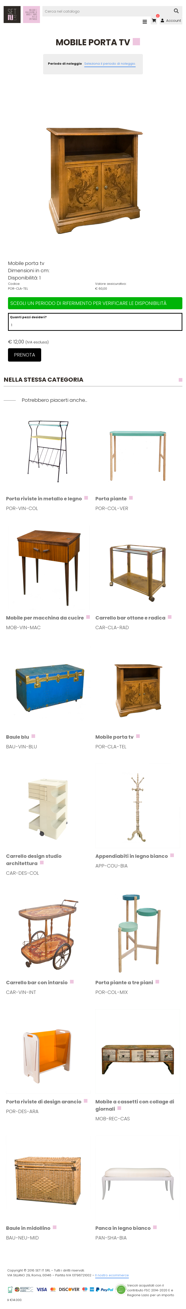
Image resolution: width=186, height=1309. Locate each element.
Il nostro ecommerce (112, 1275)
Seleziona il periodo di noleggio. (110, 63)
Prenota (24, 354)
